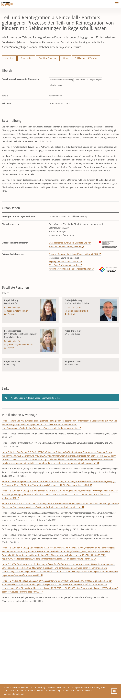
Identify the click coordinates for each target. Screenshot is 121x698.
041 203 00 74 (74, 307)
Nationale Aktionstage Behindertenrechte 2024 (70, 269)
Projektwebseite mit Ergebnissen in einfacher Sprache (35, 398)
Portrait (10, 314)
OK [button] (114, 691)
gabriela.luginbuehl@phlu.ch (19, 344)
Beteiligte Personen (47, 58)
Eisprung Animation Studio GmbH (63, 261)
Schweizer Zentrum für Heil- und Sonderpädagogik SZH (73, 254)
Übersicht (9, 58)
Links (65, 58)
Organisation (26, 58)
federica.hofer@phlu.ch (17, 311)
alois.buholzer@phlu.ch (78, 311)
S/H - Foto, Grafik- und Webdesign (64, 265)
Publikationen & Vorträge (86, 58)
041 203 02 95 (14, 307)
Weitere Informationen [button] (14, 694)
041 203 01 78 (14, 341)
